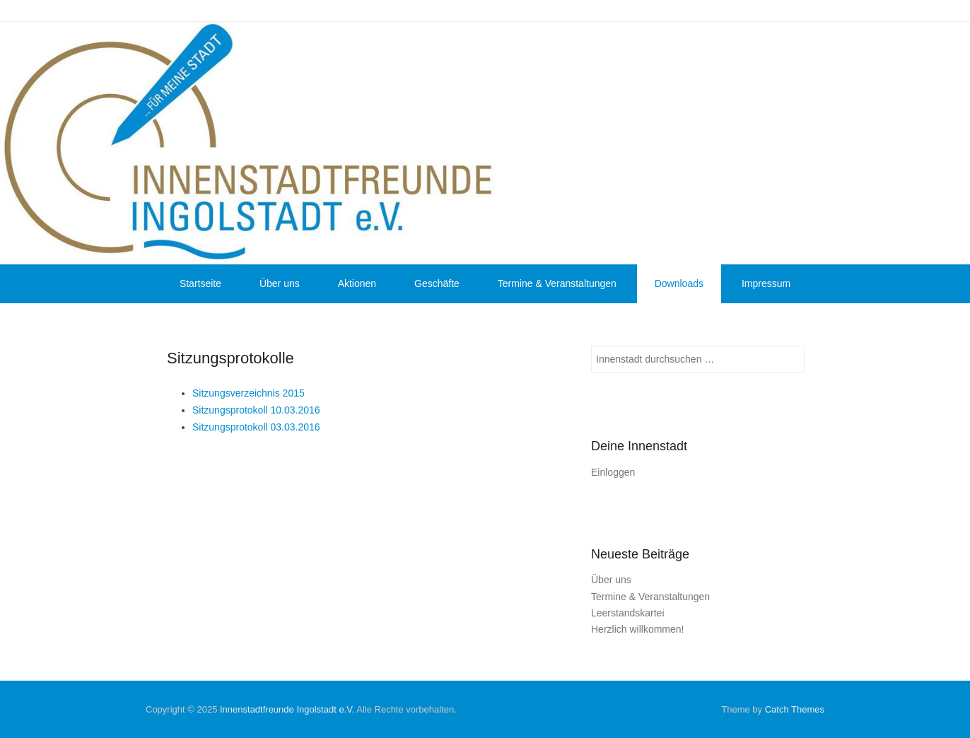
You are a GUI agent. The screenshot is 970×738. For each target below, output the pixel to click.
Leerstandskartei (628, 613)
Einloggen (613, 472)
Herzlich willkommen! (637, 629)
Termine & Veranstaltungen (557, 283)
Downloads (679, 283)
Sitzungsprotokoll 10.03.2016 (256, 410)
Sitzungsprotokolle (230, 358)
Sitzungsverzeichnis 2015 (248, 393)
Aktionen (357, 283)
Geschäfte (437, 283)
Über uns (279, 283)
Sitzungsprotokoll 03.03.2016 (256, 427)
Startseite (200, 283)
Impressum (766, 283)
